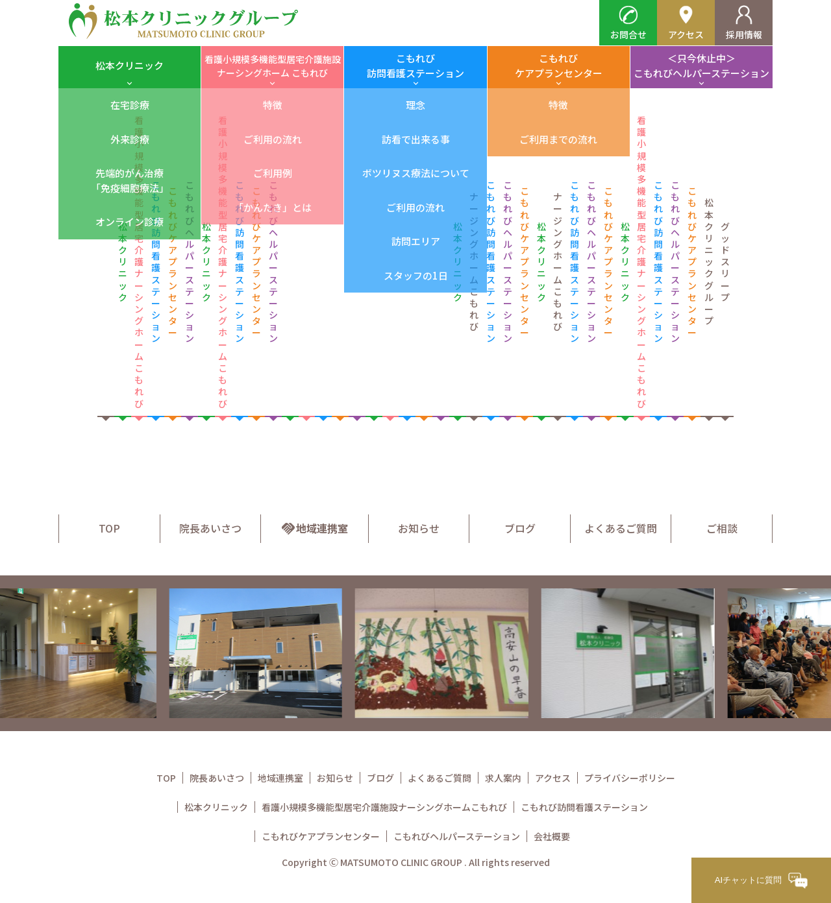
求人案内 (503, 778)
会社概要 (552, 836)
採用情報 (744, 23)
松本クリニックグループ (708, 261)
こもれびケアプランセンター (558, 65)
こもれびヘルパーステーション (456, 836)
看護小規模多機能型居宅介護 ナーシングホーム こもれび (138, 262)
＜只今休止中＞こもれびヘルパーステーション (701, 65)
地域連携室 (314, 528)
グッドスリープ (725, 262)
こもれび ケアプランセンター (172, 261)
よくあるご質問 (620, 528)
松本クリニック (129, 65)
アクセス (686, 23)
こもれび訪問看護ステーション (415, 65)
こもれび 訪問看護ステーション (155, 261)
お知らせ (419, 528)
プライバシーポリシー (629, 778)
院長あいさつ (210, 528)
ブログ (520, 528)
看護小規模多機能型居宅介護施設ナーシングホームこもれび (384, 807)
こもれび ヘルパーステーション (189, 261)
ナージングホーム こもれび (473, 261)
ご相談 (722, 528)
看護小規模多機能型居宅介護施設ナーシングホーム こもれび (273, 66)
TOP (109, 528)
